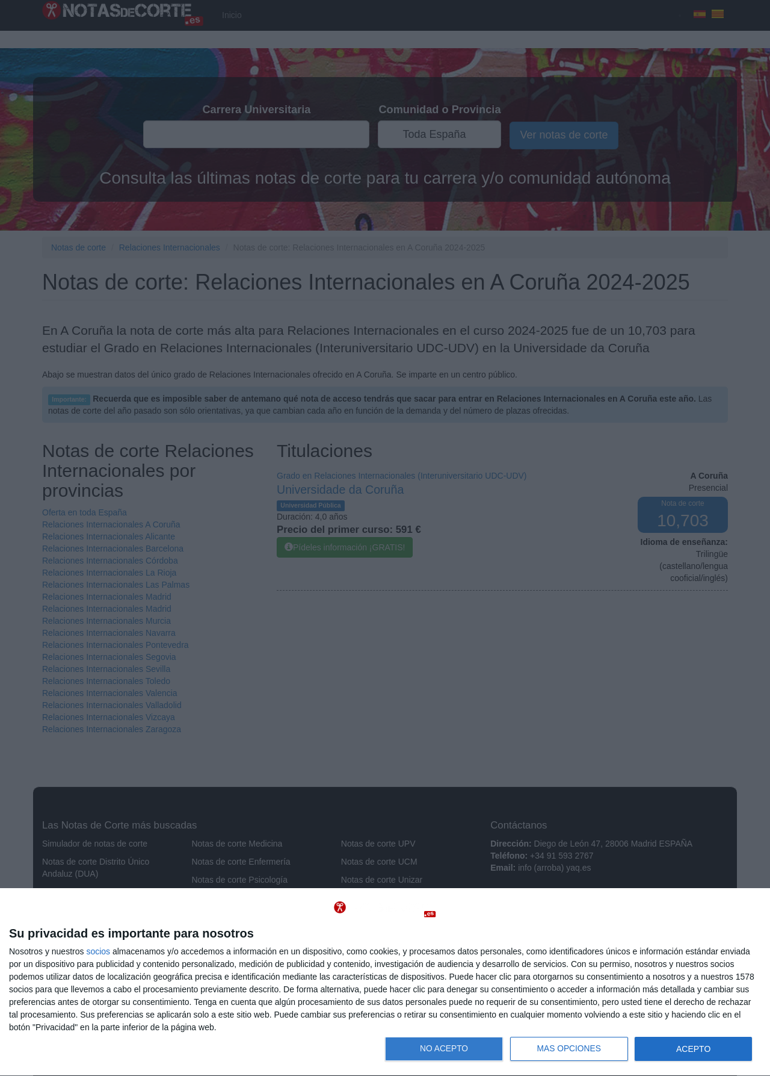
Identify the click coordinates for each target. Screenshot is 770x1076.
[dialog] (385, 982)
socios (98, 951)
